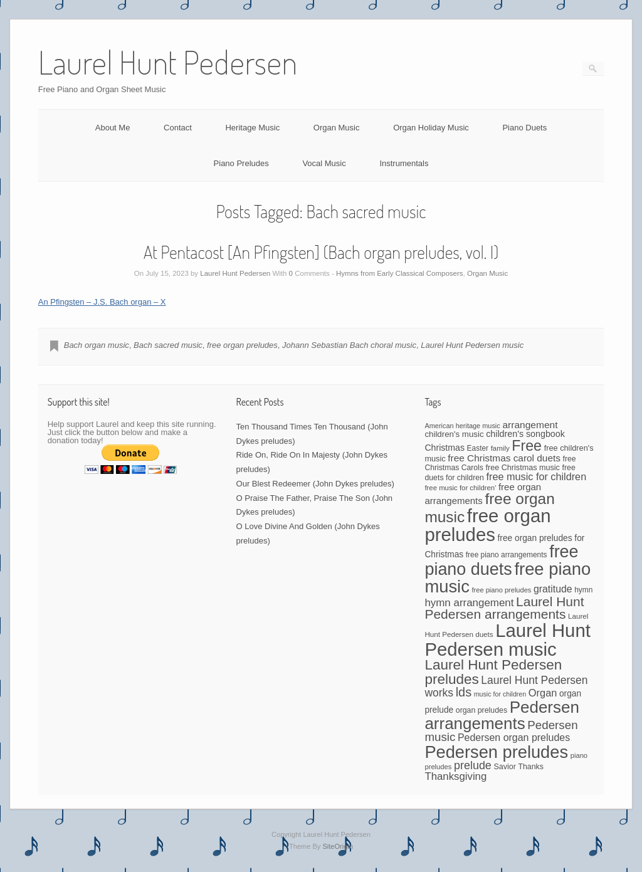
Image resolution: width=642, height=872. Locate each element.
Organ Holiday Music (431, 127)
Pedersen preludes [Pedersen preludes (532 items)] (496, 752)
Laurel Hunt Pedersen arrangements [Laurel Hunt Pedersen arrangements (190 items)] (504, 608)
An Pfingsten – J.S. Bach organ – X (102, 302)
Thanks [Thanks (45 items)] (530, 766)
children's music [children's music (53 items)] (453, 434)
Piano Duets (524, 127)
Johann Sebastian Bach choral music (349, 345)
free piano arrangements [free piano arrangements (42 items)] (506, 554)
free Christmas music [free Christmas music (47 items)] (523, 467)
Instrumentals (403, 163)
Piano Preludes (241, 163)
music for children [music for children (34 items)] (500, 694)
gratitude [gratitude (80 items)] (553, 589)
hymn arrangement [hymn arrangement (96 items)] (468, 603)
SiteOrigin (337, 846)
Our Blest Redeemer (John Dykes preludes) (315, 483)
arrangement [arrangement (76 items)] (529, 424)
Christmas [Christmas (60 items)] (444, 448)
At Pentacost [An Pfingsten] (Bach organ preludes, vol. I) (321, 252)
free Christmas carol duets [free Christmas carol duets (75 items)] (504, 458)
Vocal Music (323, 163)
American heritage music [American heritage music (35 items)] (462, 425)
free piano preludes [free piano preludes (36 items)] (502, 590)
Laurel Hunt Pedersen (235, 273)
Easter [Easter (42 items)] (477, 448)
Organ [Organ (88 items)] (543, 692)
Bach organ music (96, 345)
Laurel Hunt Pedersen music (472, 345)
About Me (112, 127)
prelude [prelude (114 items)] (473, 765)
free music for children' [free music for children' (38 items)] (460, 487)
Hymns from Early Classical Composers (399, 273)
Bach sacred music (168, 345)
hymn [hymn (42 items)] (583, 590)
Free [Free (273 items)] (527, 446)
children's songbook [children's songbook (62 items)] (525, 434)
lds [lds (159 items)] (463, 692)
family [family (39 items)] (500, 448)
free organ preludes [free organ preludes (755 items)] (487, 524)
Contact (178, 127)
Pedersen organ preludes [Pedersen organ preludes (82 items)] (514, 737)
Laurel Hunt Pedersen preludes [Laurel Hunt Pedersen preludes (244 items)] (493, 672)
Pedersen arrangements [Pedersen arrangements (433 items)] (501, 715)
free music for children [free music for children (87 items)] (537, 476)
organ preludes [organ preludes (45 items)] (481, 710)
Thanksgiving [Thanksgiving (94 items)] (455, 776)
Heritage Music (252, 127)
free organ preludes (242, 345)
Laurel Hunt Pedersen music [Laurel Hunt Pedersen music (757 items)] (507, 639)
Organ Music (336, 127)
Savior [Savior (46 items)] (504, 766)
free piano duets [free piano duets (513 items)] (501, 560)
